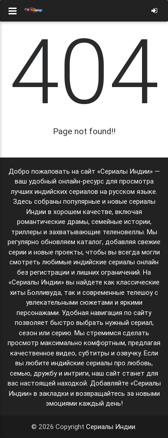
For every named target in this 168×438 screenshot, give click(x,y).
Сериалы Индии (110, 426)
